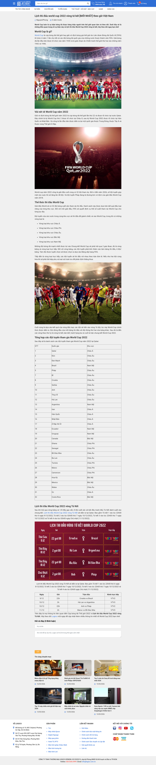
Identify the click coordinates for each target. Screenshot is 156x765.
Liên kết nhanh (86, 724)
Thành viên (129, 3)
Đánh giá (110, 9)
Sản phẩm (50, 724)
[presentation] (51, 644)
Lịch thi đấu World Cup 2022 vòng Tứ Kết (61, 513)
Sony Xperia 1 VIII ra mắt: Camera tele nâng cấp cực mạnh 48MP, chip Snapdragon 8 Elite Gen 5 (107, 708)
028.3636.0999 (71, 762)
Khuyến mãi (48, 9)
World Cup (39, 35)
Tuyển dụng (62, 9)
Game (101, 9)
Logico (54, 616)
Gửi (38, 652)
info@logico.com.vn (89, 762)
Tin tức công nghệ (22, 9)
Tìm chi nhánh (116, 3)
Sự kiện (37, 9)
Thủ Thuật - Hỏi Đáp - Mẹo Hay (83, 9)
